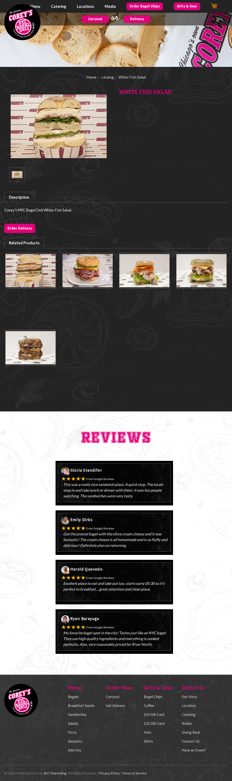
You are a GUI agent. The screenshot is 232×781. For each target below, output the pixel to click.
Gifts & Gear (187, 6)
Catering (58, 6)
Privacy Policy (109, 773)
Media (110, 6)
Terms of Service (134, 773)
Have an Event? (194, 750)
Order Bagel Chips (145, 6)
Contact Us (191, 741)
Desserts (75, 741)
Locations (85, 6)
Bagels (73, 696)
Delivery (137, 19)
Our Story (189, 696)
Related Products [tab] (24, 243)
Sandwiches (77, 714)
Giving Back (191, 732)
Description (19, 197)
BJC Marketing (55, 773)
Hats (148, 732)
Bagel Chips (153, 696)
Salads (73, 723)
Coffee (149, 705)
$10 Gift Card (154, 714)
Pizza (72, 732)
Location (189, 705)
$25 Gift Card (154, 723)
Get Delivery (115, 705)
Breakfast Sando (81, 705)
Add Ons (74, 750)
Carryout (95, 19)
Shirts (148, 741)
